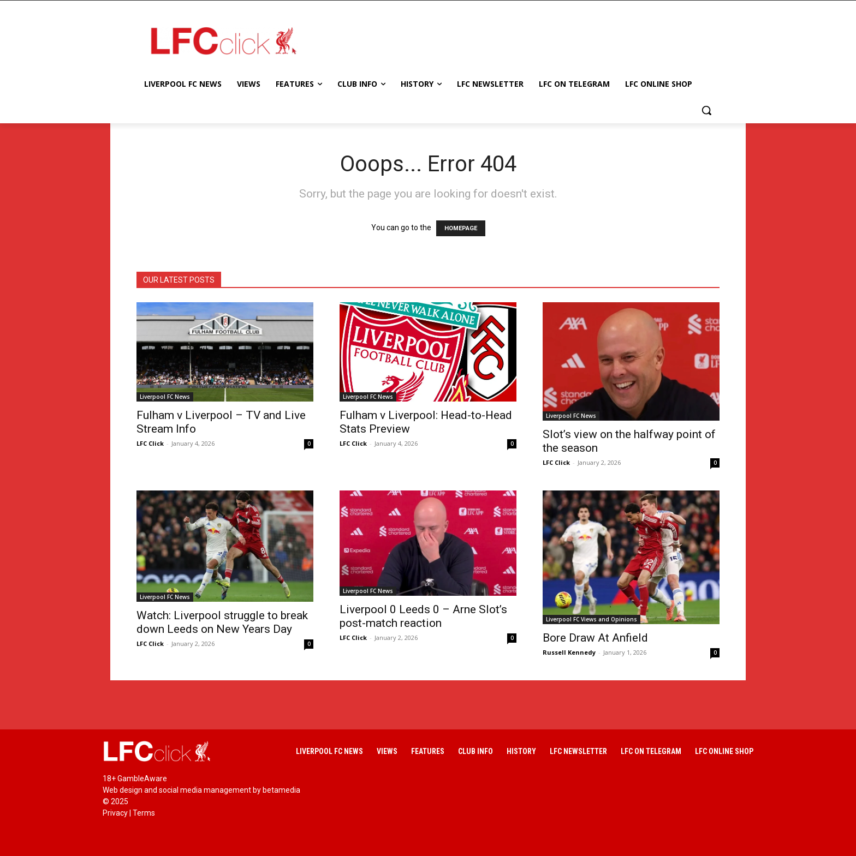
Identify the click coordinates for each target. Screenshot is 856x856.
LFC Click (150, 443)
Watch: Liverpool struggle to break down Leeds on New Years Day (222, 622)
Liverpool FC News (165, 396)
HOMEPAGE (460, 228)
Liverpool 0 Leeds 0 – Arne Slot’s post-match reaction (423, 616)
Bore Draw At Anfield (595, 637)
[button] (706, 110)
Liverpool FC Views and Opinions (591, 619)
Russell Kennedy (569, 652)
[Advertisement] (515, 40)
